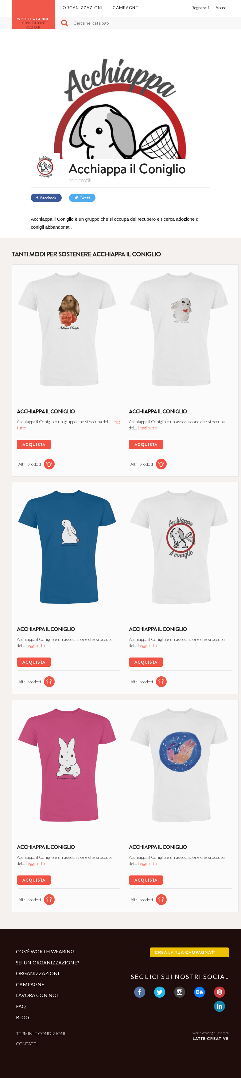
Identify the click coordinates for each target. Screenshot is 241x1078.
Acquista (33, 444)
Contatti (27, 1043)
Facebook (46, 197)
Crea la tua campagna (185, 952)
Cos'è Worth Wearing (45, 951)
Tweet (82, 197)
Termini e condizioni (40, 1033)
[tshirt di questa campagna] (47, 463)
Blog (22, 1017)
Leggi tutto (26, 427)
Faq (21, 1006)
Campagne (125, 7)
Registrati (200, 7)
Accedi (221, 7)
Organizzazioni (83, 7)
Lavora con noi (37, 995)
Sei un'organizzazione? (47, 962)
